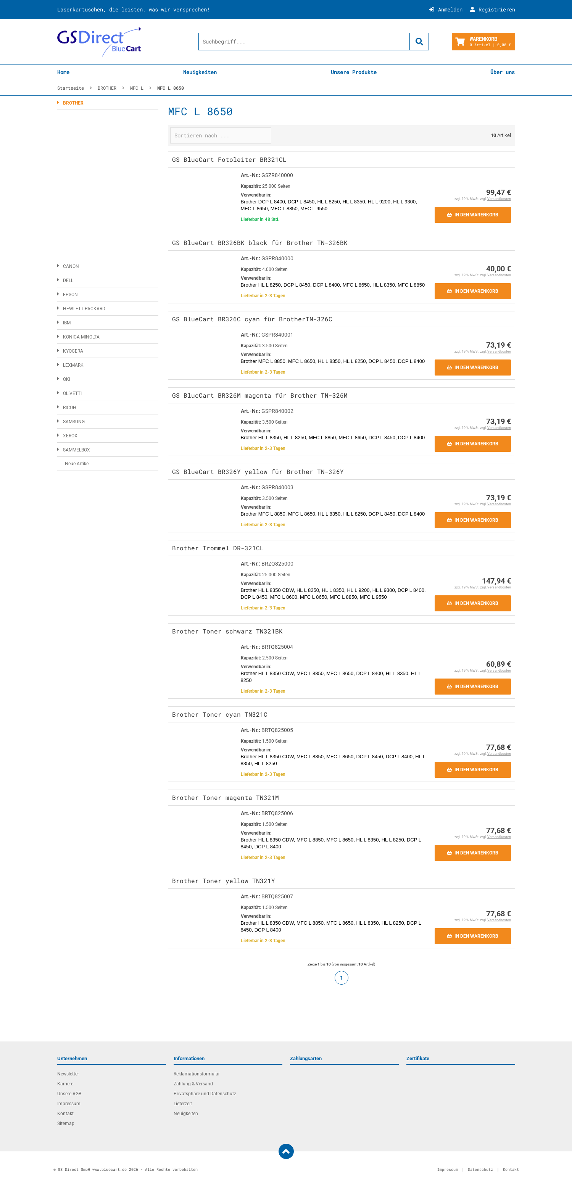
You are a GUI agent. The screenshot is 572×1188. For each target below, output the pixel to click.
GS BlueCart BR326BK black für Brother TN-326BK (260, 243)
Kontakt (65, 1113)
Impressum (69, 1103)
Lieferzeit (183, 1103)
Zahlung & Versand (193, 1083)
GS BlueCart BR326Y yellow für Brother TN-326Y (258, 471)
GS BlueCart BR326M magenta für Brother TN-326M (260, 395)
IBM (67, 323)
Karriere (65, 1083)
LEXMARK (73, 365)
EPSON (70, 294)
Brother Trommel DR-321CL (218, 548)
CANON (71, 266)
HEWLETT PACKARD (84, 308)
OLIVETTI (72, 393)
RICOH (69, 407)
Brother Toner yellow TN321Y (223, 881)
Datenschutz (480, 1169)
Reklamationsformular (197, 1074)
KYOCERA (73, 351)
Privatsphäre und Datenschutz (205, 1093)
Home (63, 72)
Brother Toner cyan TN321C (219, 714)
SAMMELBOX (76, 450)
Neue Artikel (77, 463)
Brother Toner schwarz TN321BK (227, 631)
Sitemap (65, 1123)
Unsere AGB (69, 1093)
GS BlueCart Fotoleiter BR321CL (229, 159)
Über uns (502, 72)
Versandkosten (499, 199)
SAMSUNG (74, 421)
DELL (68, 280)
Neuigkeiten (200, 72)
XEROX (70, 435)
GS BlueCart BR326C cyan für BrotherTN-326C (252, 319)
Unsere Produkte (354, 72)
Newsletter (68, 1074)
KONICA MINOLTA (81, 337)
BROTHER (73, 103)
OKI (66, 379)
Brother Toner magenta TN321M (225, 797)
